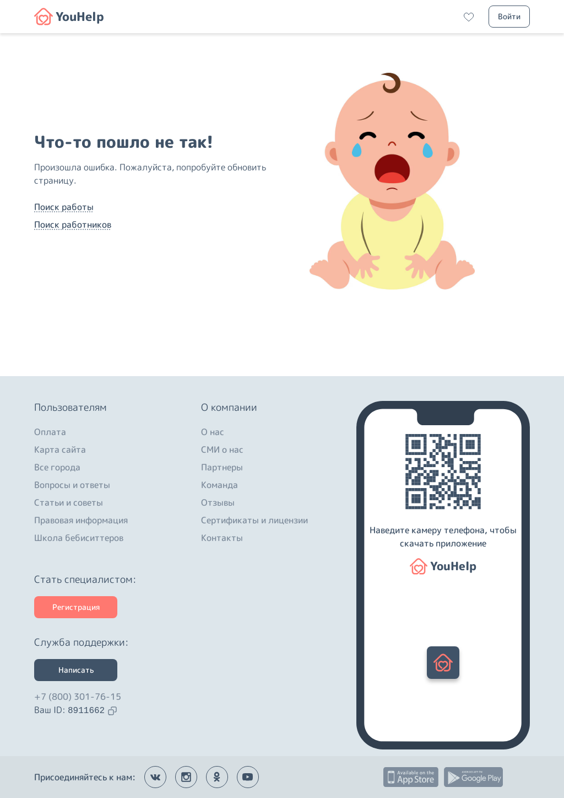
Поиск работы (64, 207)
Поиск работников (72, 224)
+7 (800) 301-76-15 (77, 696)
